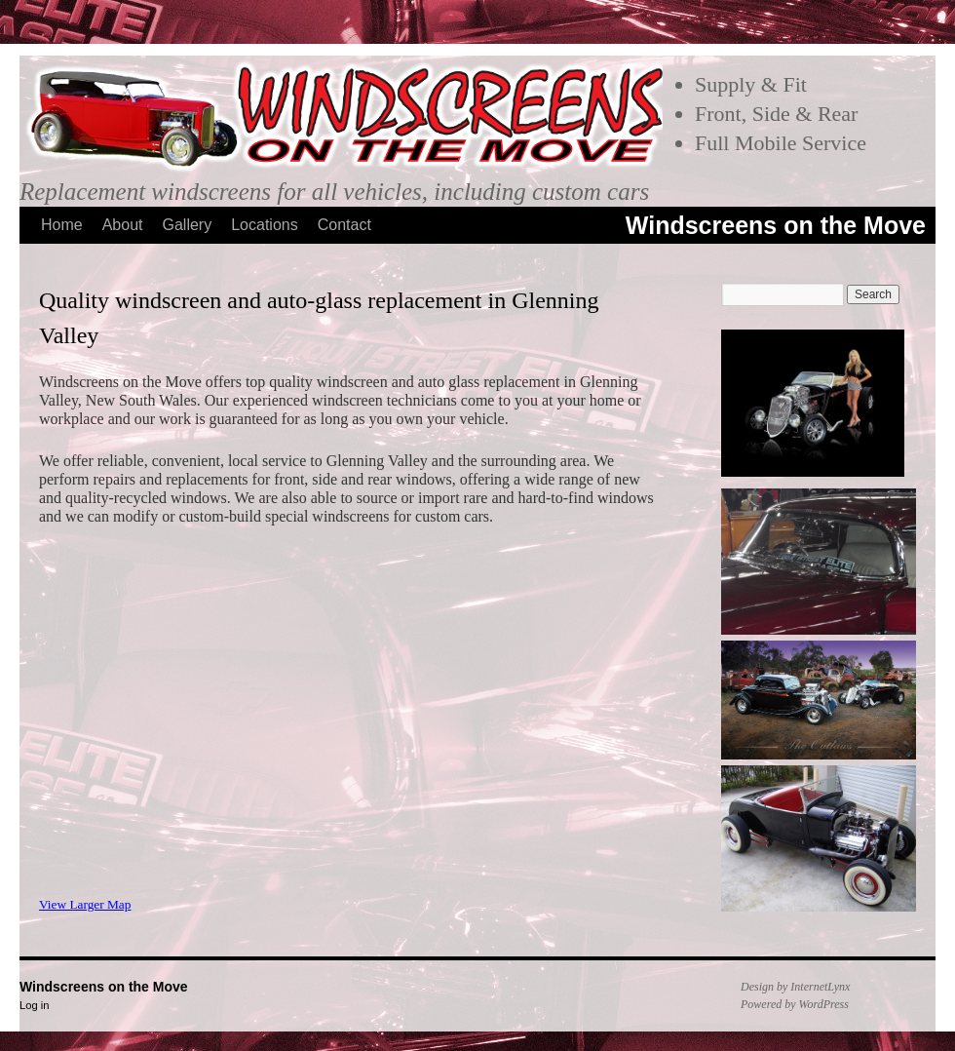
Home (62, 224)
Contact (344, 224)
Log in (34, 1005)
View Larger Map (85, 904)
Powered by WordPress (795, 1004)
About (122, 224)
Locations (264, 224)
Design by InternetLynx (795, 986)
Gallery (187, 224)
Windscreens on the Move (776, 225)
